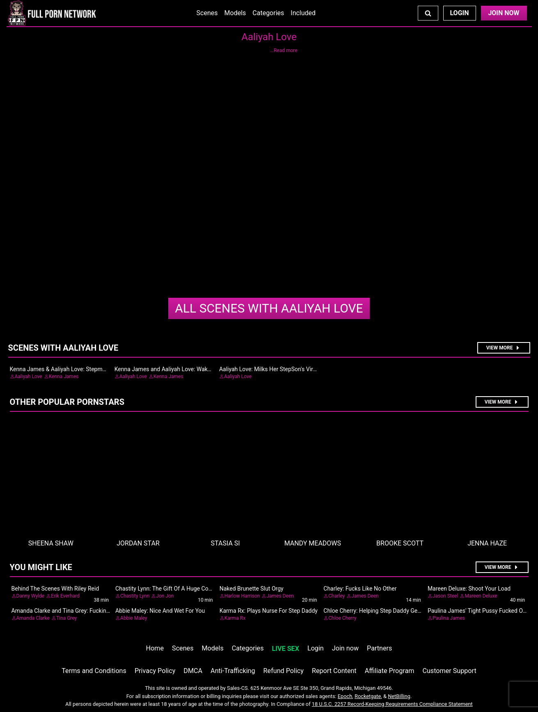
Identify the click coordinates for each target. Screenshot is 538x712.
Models (235, 13)
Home (155, 648)
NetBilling (399, 696)
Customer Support (449, 671)
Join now (345, 648)
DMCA (192, 671)
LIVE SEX (285, 649)
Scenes (207, 13)
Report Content (334, 671)
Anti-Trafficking (233, 671)
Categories (268, 13)
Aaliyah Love (269, 308)
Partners (379, 648)
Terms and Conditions (94, 671)
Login (459, 13)
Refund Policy (283, 671)
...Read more (283, 50)
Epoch (345, 696)
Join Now (503, 13)
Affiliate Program (389, 671)
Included (303, 13)
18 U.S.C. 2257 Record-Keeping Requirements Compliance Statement (392, 704)
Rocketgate (368, 696)
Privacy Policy (155, 671)
